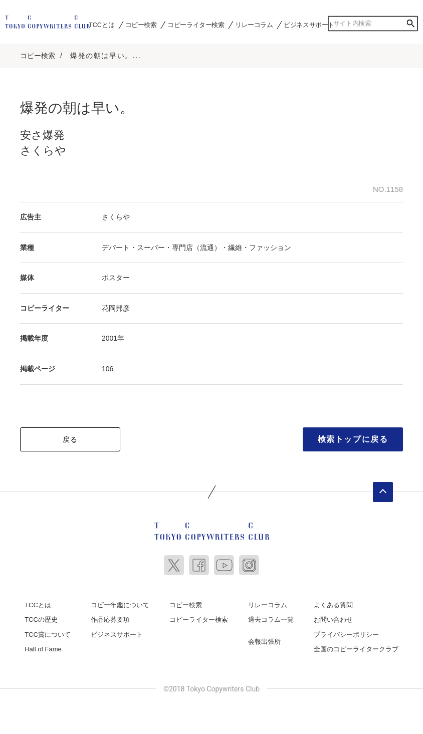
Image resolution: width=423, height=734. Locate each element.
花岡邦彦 (116, 308)
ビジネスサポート (309, 24)
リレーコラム (254, 24)
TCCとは (101, 24)
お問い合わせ (333, 619)
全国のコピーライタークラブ (356, 649)
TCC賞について (48, 634)
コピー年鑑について (120, 605)
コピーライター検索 (195, 24)
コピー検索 (141, 24)
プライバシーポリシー (346, 634)
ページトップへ (383, 492)
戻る (70, 439)
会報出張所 (264, 641)
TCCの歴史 (41, 619)
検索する (410, 23)
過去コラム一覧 (271, 619)
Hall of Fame (43, 649)
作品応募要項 (110, 619)
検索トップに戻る (353, 439)
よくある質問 (333, 605)
